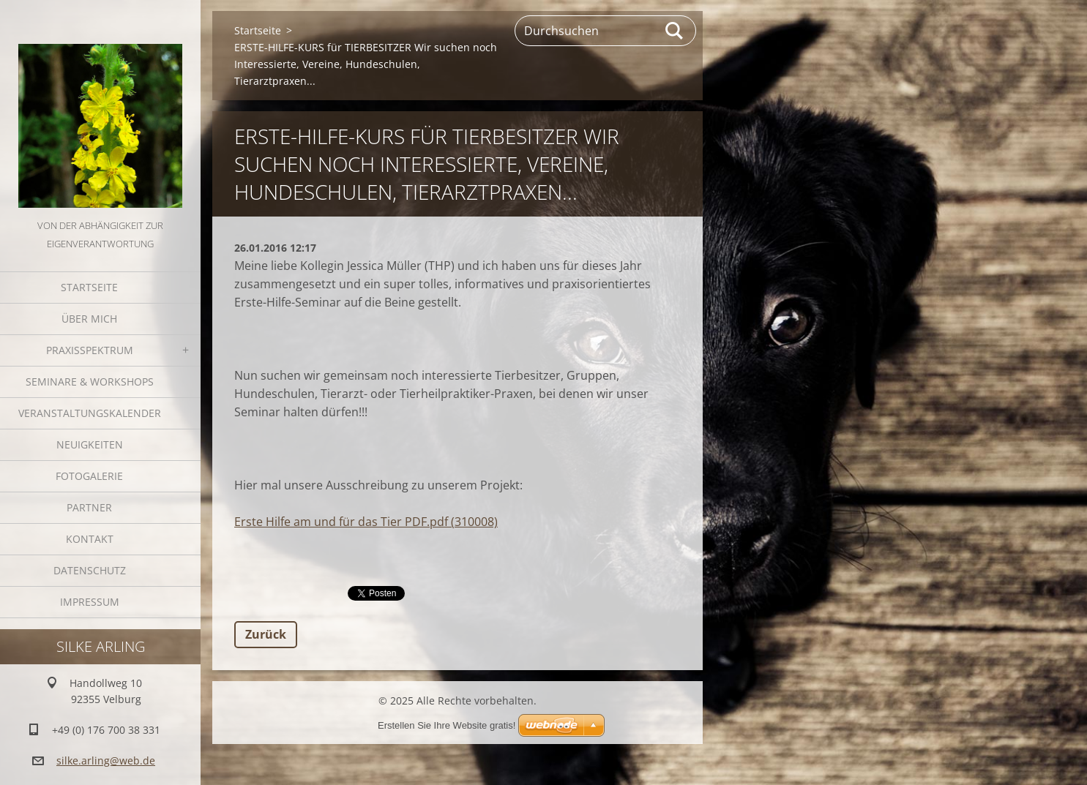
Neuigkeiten (89, 444)
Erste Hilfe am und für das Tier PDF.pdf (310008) (366, 522)
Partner (89, 507)
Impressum (89, 602)
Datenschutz (89, 570)
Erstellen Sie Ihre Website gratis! (446, 725)
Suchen (674, 31)
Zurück (265, 634)
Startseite (89, 287)
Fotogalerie (89, 476)
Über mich (89, 319)
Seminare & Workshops (90, 381)
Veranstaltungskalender (89, 413)
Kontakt (89, 539)
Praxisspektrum (89, 350)
